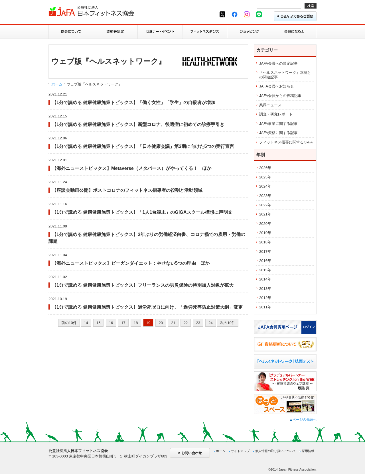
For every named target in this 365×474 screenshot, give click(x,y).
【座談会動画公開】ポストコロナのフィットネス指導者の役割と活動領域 (127, 190)
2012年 (265, 298)
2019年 (265, 233)
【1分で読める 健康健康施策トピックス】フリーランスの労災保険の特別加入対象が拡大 (143, 285)
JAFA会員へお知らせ (276, 86)
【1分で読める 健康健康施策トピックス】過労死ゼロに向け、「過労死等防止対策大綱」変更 (147, 307)
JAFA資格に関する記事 (278, 133)
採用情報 (308, 451)
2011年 (265, 307)
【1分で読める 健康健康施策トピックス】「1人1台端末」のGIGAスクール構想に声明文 (142, 212)
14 (86, 323)
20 (161, 323)
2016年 (265, 261)
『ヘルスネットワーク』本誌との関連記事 (285, 74)
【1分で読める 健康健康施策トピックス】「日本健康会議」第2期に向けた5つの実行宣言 (143, 146)
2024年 (265, 186)
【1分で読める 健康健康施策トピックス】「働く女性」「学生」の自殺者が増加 (133, 102)
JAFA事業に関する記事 (278, 123)
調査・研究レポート (276, 114)
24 (210, 323)
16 (111, 323)
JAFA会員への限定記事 (278, 63)
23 (198, 323)
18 (136, 323)
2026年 (265, 168)
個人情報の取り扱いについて (275, 451)
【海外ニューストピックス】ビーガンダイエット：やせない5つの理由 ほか (131, 263)
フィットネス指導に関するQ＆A (286, 142)
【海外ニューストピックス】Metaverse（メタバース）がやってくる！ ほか (131, 168)
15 (98, 323)
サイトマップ (240, 451)
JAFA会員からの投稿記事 (280, 95)
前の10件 (68, 323)
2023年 (265, 196)
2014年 (265, 279)
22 (186, 323)
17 (123, 323)
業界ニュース (270, 105)
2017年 (265, 251)
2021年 (265, 214)
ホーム (56, 84)
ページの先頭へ (303, 420)
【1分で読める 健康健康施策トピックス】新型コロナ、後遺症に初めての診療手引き (138, 124)
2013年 (265, 288)
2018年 (265, 242)
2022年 (265, 205)
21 (173, 323)
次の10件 (227, 323)
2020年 (265, 223)
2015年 (265, 270)
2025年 (265, 177)
